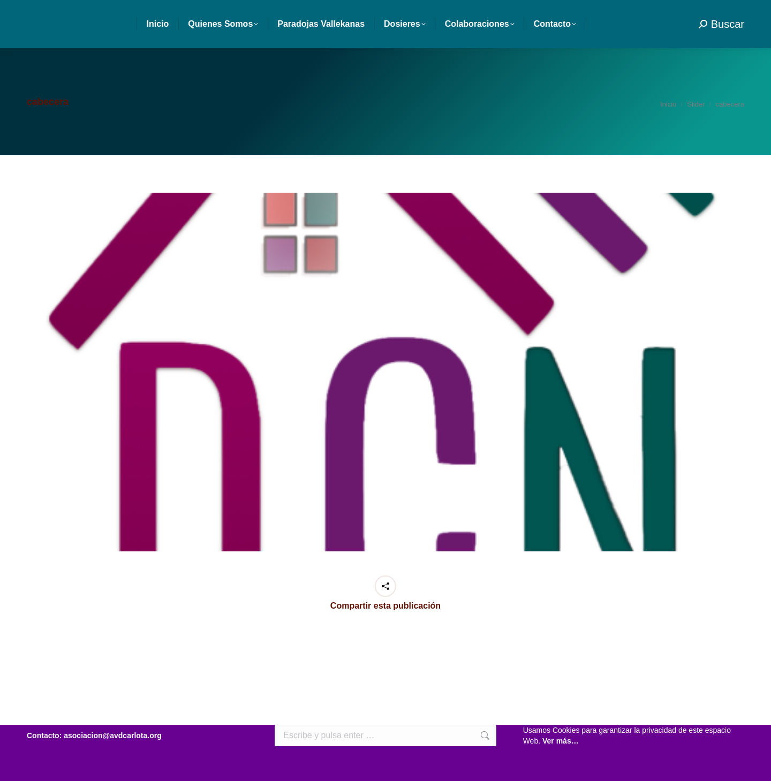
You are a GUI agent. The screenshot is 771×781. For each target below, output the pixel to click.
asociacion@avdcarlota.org (105, 11)
